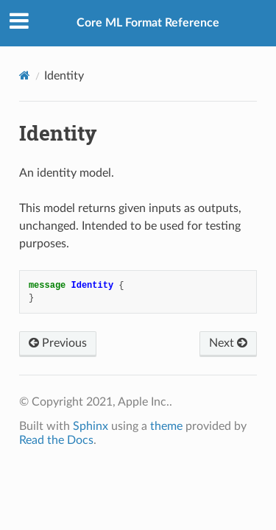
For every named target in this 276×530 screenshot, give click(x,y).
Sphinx (90, 426)
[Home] (24, 75)
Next (228, 343)
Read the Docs (56, 440)
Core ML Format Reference (148, 23)
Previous (58, 343)
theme (166, 426)
